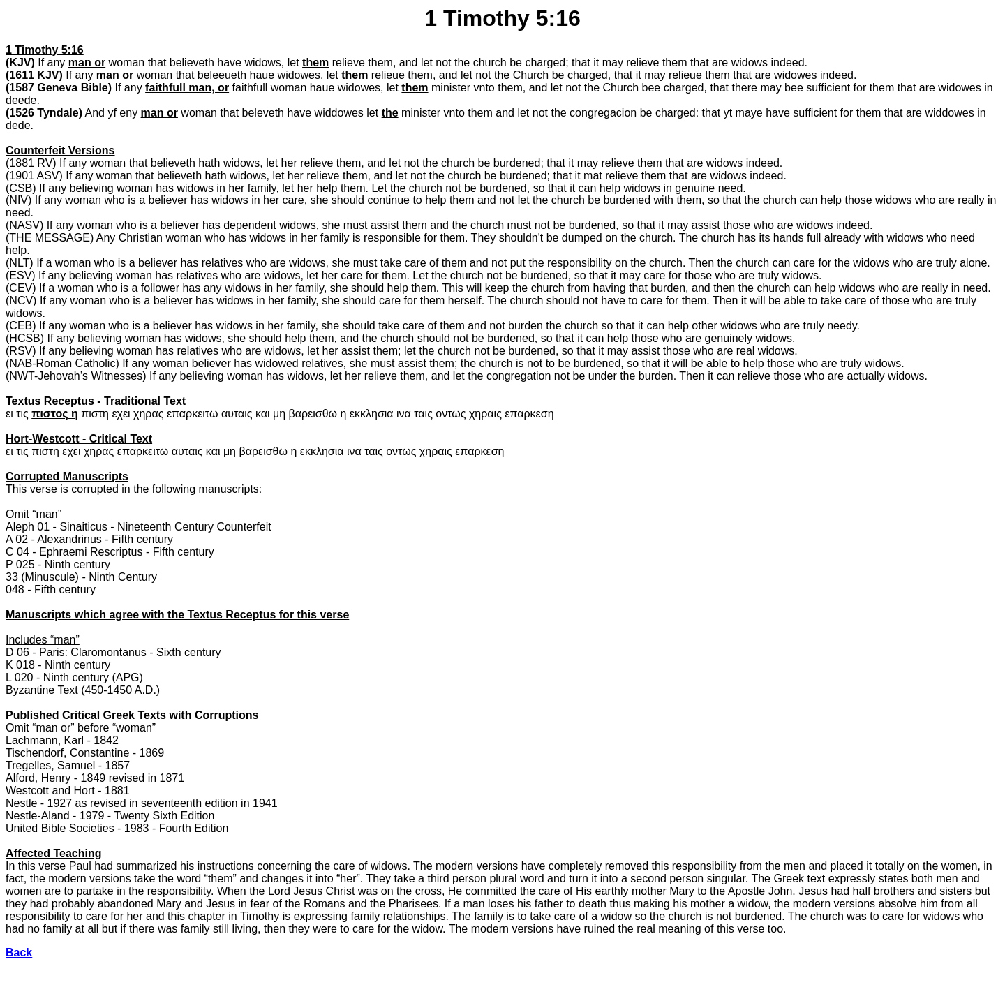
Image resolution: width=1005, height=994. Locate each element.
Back (19, 952)
